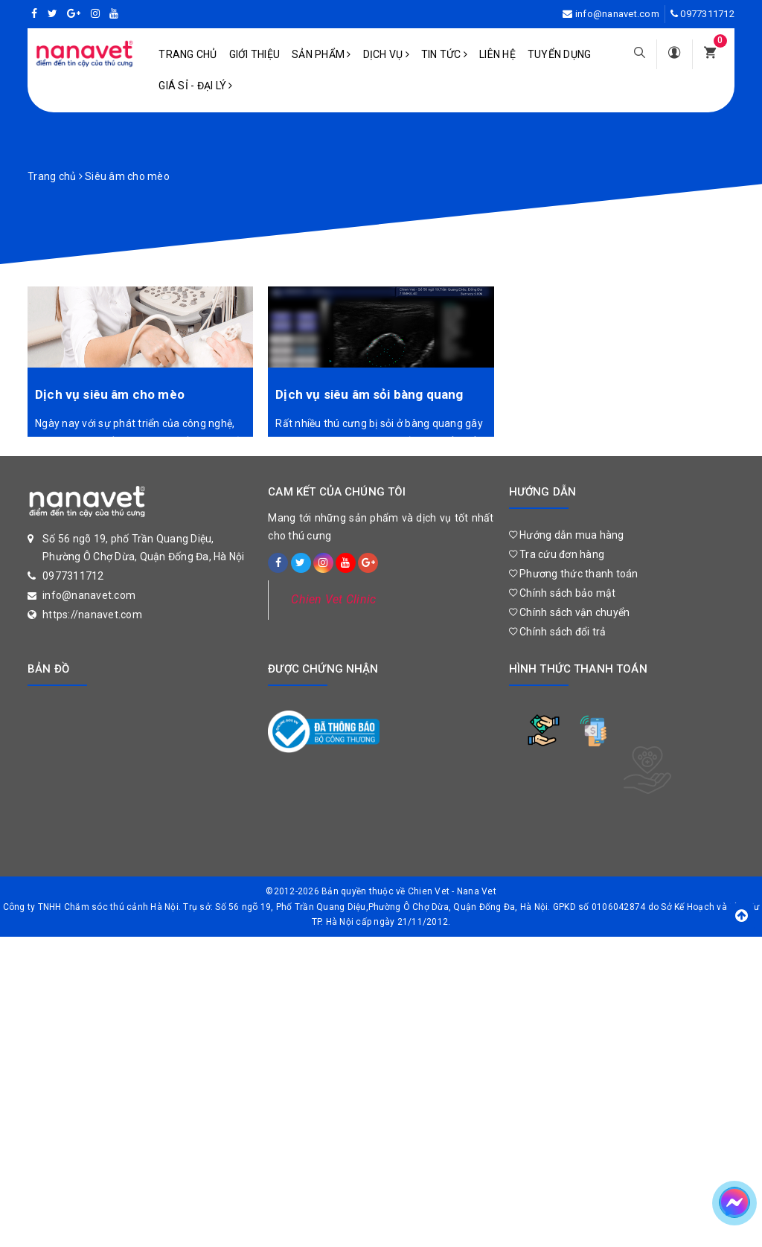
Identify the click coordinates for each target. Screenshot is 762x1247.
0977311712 (707, 13)
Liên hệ (497, 54)
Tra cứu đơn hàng (557, 554)
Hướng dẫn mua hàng (566, 535)
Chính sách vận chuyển (569, 612)
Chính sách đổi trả (557, 632)
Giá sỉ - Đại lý (195, 86)
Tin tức (444, 54)
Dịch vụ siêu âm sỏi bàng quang (369, 394)
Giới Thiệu (255, 54)
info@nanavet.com (617, 13)
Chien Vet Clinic (333, 599)
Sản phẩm (321, 54)
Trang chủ (188, 54)
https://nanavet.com (92, 615)
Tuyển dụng (560, 54)
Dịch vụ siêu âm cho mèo (110, 394)
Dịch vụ (386, 54)
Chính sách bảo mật (562, 593)
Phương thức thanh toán (573, 574)
